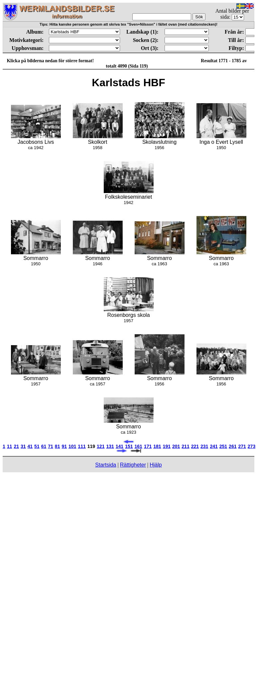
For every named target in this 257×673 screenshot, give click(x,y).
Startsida (105, 465)
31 (23, 446)
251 (223, 446)
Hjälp (156, 465)
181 (157, 446)
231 (204, 446)
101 (72, 446)
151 (129, 446)
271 (242, 446)
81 (57, 446)
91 (64, 446)
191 (167, 446)
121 (100, 446)
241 (213, 446)
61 (44, 446)
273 (251, 446)
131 (110, 446)
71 (50, 446)
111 (81, 446)
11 (9, 446)
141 (119, 446)
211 (185, 446)
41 (30, 446)
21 (16, 446)
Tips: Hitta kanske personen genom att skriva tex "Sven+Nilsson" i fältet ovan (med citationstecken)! (128, 24)
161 (138, 446)
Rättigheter (133, 465)
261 (232, 446)
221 (195, 446)
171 (148, 446)
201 (176, 446)
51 (37, 446)
